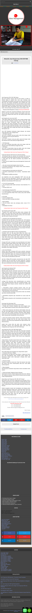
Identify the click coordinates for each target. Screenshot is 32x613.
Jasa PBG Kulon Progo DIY (6, 588)
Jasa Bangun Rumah (5, 527)
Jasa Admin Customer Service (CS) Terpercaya (10, 579)
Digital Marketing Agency (6, 523)
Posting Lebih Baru (8, 429)
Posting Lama (23, 429)
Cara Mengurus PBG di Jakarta (6, 590)
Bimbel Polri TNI (4, 520)
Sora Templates (11, 610)
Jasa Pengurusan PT (5, 522)
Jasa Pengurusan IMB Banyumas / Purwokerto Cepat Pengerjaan (13, 577)
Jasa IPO (3, 528)
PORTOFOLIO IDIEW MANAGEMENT (15, 399)
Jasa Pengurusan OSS (10, 415)
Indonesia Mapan (4, 524)
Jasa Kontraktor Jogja (5, 521)
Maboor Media (17, 610)
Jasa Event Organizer (5, 526)
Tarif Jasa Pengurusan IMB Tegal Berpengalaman (10, 583)
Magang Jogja (4, 525)
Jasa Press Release (5, 519)
